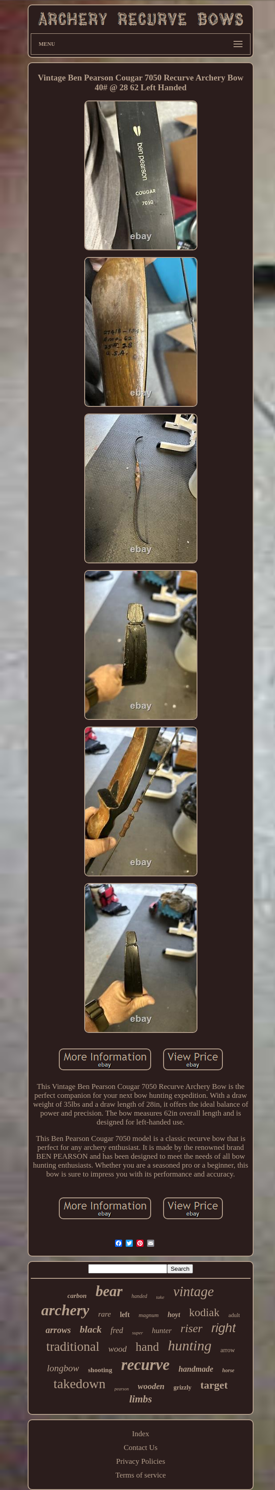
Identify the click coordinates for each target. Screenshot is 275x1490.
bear (109, 1291)
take (160, 1297)
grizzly (182, 1387)
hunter (162, 1330)
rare (104, 1314)
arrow (227, 1350)
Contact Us (140, 1447)
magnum (149, 1315)
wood (117, 1348)
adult (234, 1315)
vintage (193, 1291)
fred (117, 1330)
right (223, 1328)
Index (140, 1434)
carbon (76, 1295)
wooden (151, 1386)
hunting (190, 1345)
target (214, 1385)
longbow (63, 1368)
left (125, 1314)
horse (228, 1370)
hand (147, 1346)
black (91, 1329)
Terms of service (140, 1475)
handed (139, 1296)
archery (65, 1310)
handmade (196, 1369)
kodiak (204, 1312)
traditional (72, 1346)
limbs (140, 1399)
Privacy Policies (140, 1461)
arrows (58, 1330)
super (137, 1332)
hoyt (174, 1314)
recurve (145, 1365)
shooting (100, 1370)
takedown (79, 1383)
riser (191, 1328)
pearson (122, 1388)
